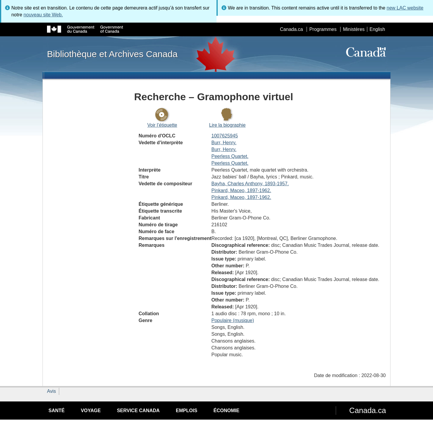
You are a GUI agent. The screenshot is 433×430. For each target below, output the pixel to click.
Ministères (354, 29)
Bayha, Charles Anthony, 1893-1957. (250, 183)
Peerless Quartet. (230, 156)
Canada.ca (291, 29)
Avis (51, 391)
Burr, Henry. (223, 142)
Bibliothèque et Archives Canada (112, 54)
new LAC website (405, 7)
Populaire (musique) (232, 320)
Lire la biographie (227, 125)
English (377, 29)
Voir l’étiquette (162, 125)
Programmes (323, 29)
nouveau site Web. (43, 14)
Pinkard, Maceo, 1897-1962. (241, 190)
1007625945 (224, 135)
